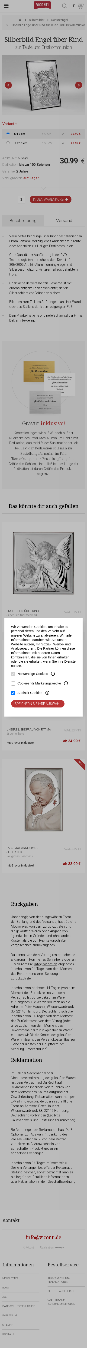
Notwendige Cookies (32, 674)
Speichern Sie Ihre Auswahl (38, 704)
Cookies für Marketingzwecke (39, 683)
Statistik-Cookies (29, 693)
